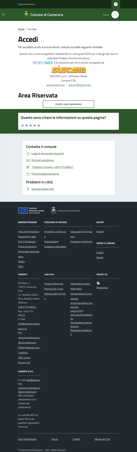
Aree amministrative (28, 231)
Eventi (99, 257)
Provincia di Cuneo (53, 289)
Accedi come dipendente (68, 104)
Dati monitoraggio (27, 439)
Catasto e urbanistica (55, 246)
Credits (76, 439)
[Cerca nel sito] (114, 14)
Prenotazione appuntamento (81, 324)
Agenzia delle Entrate (55, 296)
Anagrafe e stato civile (55, 234)
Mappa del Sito (102, 439)
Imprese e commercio (81, 241)
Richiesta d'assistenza (81, 332)
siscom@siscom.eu (79, 85)
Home (21, 29)
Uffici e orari (24, 357)
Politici (21, 261)
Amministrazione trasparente (81, 305)
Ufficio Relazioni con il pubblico (29, 350)
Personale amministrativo (29, 254)
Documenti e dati (27, 236)
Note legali (76, 289)
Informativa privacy (80, 284)
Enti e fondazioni (27, 241)
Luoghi (99, 252)
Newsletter (102, 287)
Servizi (54, 439)
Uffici (20, 266)
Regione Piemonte (26, 4)
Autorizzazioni (51, 241)
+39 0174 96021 (27, 307)
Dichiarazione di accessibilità (81, 296)
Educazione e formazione (81, 234)
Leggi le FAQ (76, 311)
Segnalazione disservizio (81, 316)
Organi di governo (27, 246)
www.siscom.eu (55, 85)
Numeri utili (24, 362)
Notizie (100, 231)
